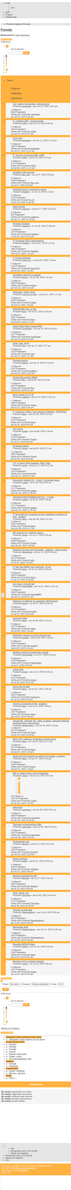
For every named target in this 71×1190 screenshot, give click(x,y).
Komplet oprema (20, 360)
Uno (24, 346)
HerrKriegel (27, 655)
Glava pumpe (19, 207)
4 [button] (6, 63)
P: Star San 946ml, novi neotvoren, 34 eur (32, 567)
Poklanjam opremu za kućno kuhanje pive (32, 635)
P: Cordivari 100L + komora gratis (28, 121)
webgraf (25, 397)
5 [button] (6, 65)
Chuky (25, 776)
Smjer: (57, 984)
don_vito (26, 175)
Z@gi (24, 123)
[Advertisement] (36, 1122)
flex (23, 380)
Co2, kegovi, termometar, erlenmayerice (31, 104)
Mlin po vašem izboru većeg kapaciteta (30, 773)
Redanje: (36, 984)
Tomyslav (26, 895)
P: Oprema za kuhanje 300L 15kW (28, 155)
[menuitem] (12, 8)
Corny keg (17, 138)
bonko (25, 603)
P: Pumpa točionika (22, 258)
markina (34, 869)
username (26, 106)
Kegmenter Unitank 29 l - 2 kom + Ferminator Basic (36, 480)
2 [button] (6, 58)
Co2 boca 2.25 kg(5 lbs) (24, 584)
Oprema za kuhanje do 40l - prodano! (30, 704)
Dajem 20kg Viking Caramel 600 (27, 326)
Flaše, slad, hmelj (21, 343)
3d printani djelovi (21, 446)
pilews (25, 363)
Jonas (33, 405)
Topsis (25, 431)
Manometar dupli (20, 927)
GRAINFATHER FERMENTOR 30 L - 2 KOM (33, 497)
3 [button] (6, 61)
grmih (24, 465)
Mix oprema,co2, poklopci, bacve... (28, 533)
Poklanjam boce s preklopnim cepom (29, 189)
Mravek (25, 878)
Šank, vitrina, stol (21, 893)
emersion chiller (20, 618)
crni (32, 200)
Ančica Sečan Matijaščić (25, 1168)
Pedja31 (26, 192)
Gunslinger (27, 329)
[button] (7, 46)
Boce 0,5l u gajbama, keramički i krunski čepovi (34, 739)
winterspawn (27, 725)
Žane (33, 732)
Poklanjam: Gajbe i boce (24, 292)
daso (24, 414)
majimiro (26, 209)
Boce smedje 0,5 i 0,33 (23, 395)
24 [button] (7, 70)
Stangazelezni (28, 912)
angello (25, 638)
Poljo (17, 35)
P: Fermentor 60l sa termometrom (28, 241)
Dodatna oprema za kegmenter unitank (30, 652)
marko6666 (27, 586)
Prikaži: (12, 984)
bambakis (26, 140)
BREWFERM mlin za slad (24, 309)
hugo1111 (26, 260)
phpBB (16, 1166)
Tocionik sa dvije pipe (22, 910)
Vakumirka (17, 807)
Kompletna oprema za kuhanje (27, 275)
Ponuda (6, 29)
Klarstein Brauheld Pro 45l (25, 876)
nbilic (24, 620)
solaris (25, 483)
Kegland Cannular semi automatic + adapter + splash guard (40, 550)
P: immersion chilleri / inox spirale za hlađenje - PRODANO (40, 412)
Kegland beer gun (21, 842)
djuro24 (25, 844)
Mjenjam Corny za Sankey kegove (28, 961)
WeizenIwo (27, 552)
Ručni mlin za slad (21, 687)
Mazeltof (24, 1170)
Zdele (33, 302)
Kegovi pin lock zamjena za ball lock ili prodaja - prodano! (39, 756)
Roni (24, 311)
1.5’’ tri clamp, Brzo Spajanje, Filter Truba (31, 463)
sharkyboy (25, 35)
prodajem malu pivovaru (24, 172)
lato (32, 560)
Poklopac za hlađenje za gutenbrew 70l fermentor (35, 601)
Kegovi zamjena (20, 859)
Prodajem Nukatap (21, 224)
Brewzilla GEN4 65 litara (24, 944)
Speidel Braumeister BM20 (25, 378)
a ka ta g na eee (29, 294)
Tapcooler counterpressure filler (27, 824)
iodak (24, 861)
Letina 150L (18, 669)
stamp (25, 277)
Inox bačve (18, 429)
